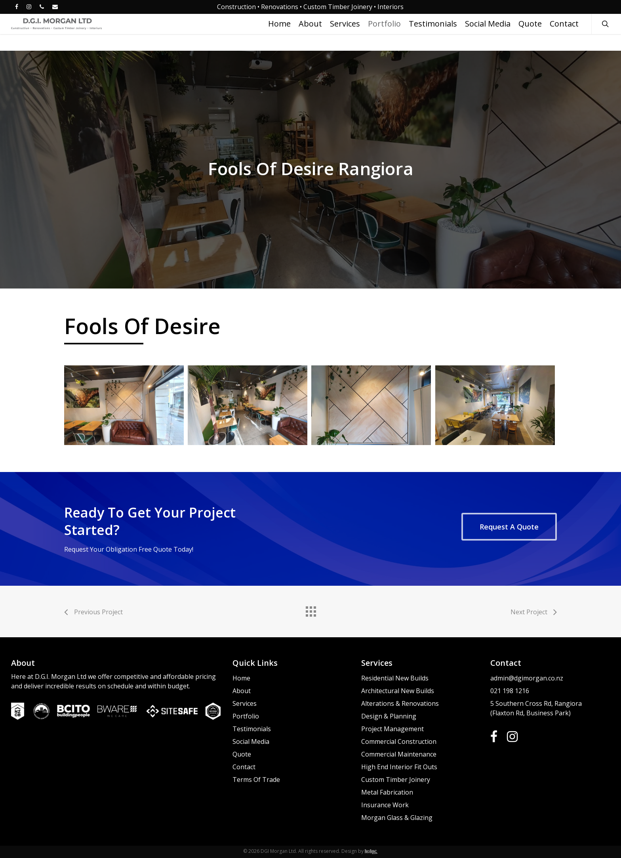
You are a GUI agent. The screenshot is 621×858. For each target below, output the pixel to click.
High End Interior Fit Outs (399, 766)
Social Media (250, 741)
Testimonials (251, 728)
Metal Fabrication (387, 792)
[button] (509, 527)
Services (244, 703)
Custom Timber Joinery (395, 779)
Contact (243, 766)
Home (241, 678)
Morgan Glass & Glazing (396, 817)
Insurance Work (385, 805)
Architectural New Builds (397, 690)
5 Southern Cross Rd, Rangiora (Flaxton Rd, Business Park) (536, 708)
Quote (241, 754)
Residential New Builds (395, 678)
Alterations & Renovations (400, 703)
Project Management (392, 728)
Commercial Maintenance (398, 754)
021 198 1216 (509, 690)
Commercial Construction (398, 741)
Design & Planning (388, 716)
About (241, 690)
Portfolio (245, 716)
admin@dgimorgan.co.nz (526, 678)
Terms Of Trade (256, 779)
